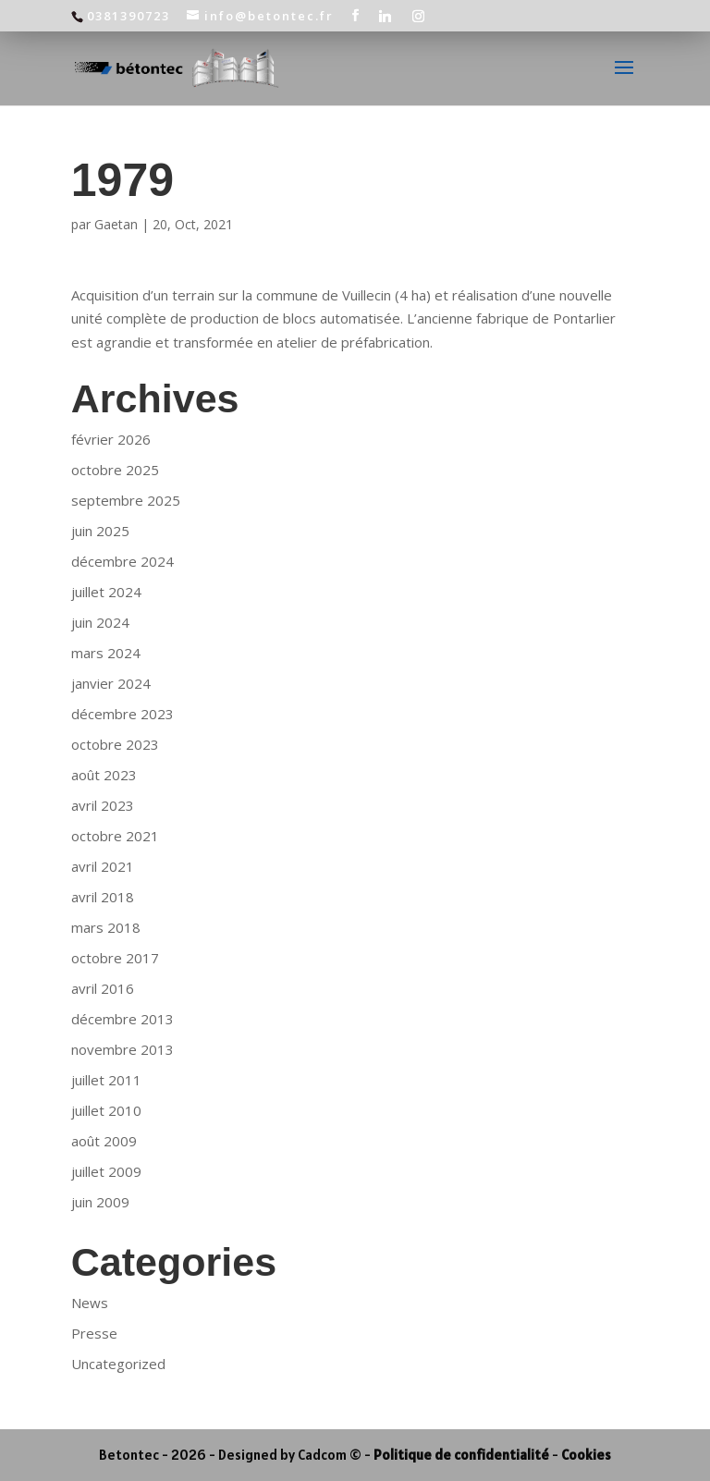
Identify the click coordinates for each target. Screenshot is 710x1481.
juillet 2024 (106, 591)
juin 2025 (100, 530)
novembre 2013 (122, 1049)
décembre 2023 (122, 713)
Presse (94, 1333)
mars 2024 (106, 652)
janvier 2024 (111, 683)
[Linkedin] (386, 15)
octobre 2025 (115, 469)
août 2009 (104, 1141)
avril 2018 (102, 896)
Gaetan (116, 224)
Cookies (586, 1454)
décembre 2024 (122, 561)
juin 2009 (100, 1202)
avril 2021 (102, 866)
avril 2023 (102, 805)
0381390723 (128, 15)
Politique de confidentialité (461, 1454)
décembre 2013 (122, 1019)
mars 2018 (106, 927)
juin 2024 (100, 622)
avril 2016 (102, 988)
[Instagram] (419, 15)
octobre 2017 (115, 958)
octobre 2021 (115, 835)
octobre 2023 (115, 744)
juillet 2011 (106, 1080)
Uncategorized (118, 1363)
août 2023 (104, 774)
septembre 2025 (125, 500)
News (89, 1302)
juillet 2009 (106, 1171)
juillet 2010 (106, 1110)
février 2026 (111, 439)
